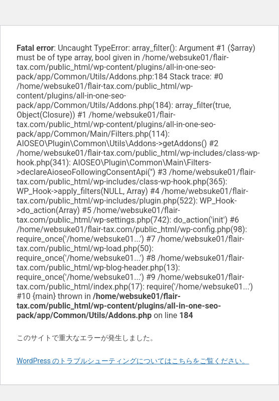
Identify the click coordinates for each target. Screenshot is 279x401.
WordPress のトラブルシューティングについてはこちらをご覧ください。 (133, 361)
